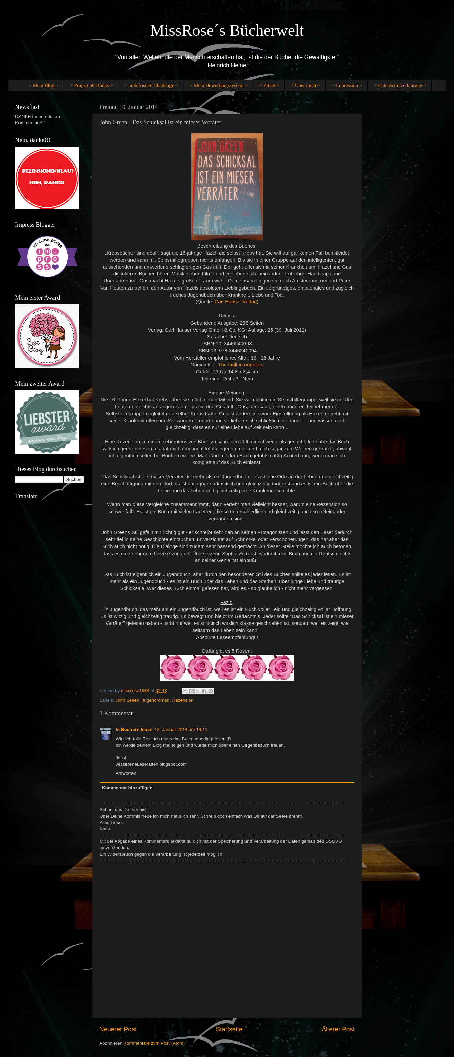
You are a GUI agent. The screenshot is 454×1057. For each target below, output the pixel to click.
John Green (127, 700)
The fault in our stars (240, 364)
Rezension (182, 700)
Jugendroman (155, 700)
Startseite (229, 1029)
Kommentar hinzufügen (127, 787)
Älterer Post (338, 1029)
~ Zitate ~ (269, 85)
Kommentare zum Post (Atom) (154, 1043)
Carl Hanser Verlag (236, 301)
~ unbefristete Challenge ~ (151, 85)
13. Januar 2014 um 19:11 (181, 729)
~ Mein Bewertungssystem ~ (219, 85)
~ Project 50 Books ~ (91, 85)
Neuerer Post (118, 1029)
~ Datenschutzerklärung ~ (400, 85)
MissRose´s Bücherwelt (227, 30)
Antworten (126, 773)
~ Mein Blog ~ (43, 85)
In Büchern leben (134, 729)
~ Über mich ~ (305, 85)
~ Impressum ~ (347, 85)
